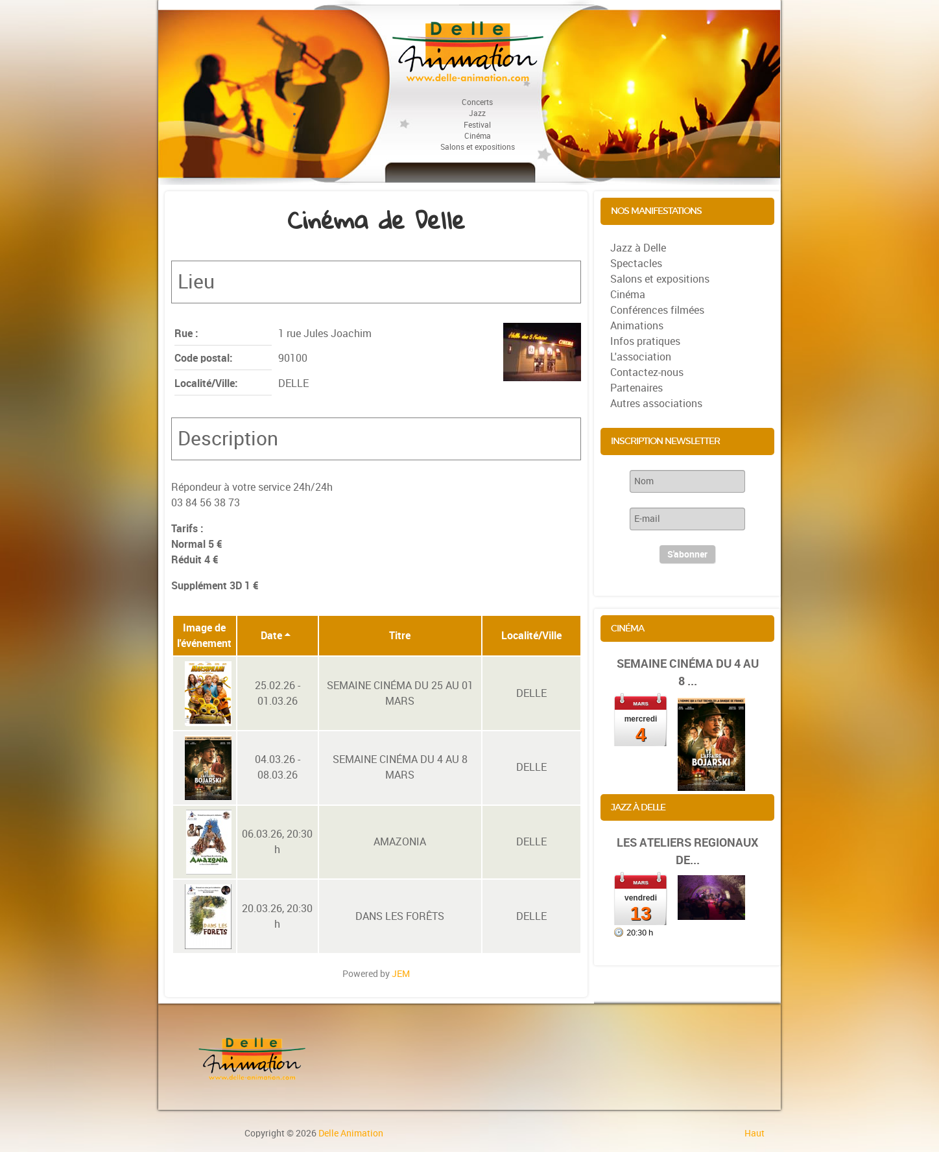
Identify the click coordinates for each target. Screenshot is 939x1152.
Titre (399, 635)
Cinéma (627, 294)
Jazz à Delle (638, 248)
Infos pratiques (645, 341)
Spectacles (636, 263)
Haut (754, 1133)
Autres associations (656, 403)
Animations (636, 326)
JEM (401, 974)
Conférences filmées (657, 310)
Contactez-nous (646, 372)
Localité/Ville (531, 635)
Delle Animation (350, 1133)
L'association (640, 357)
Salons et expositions (659, 279)
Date (276, 635)
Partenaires (636, 388)
